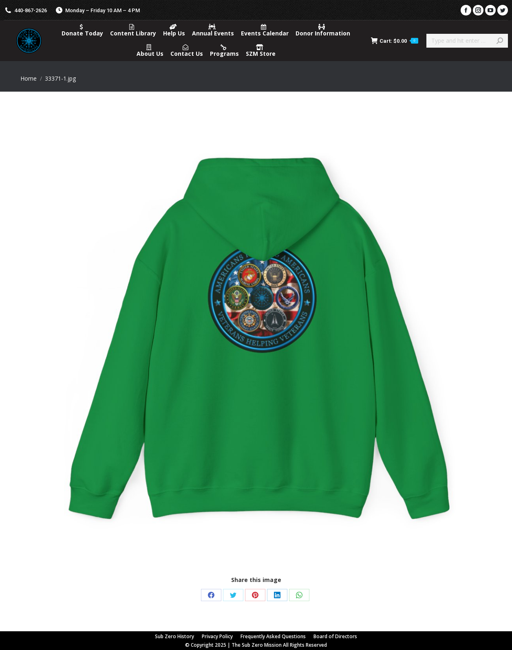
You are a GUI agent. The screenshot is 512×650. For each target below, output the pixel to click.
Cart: (394, 40)
